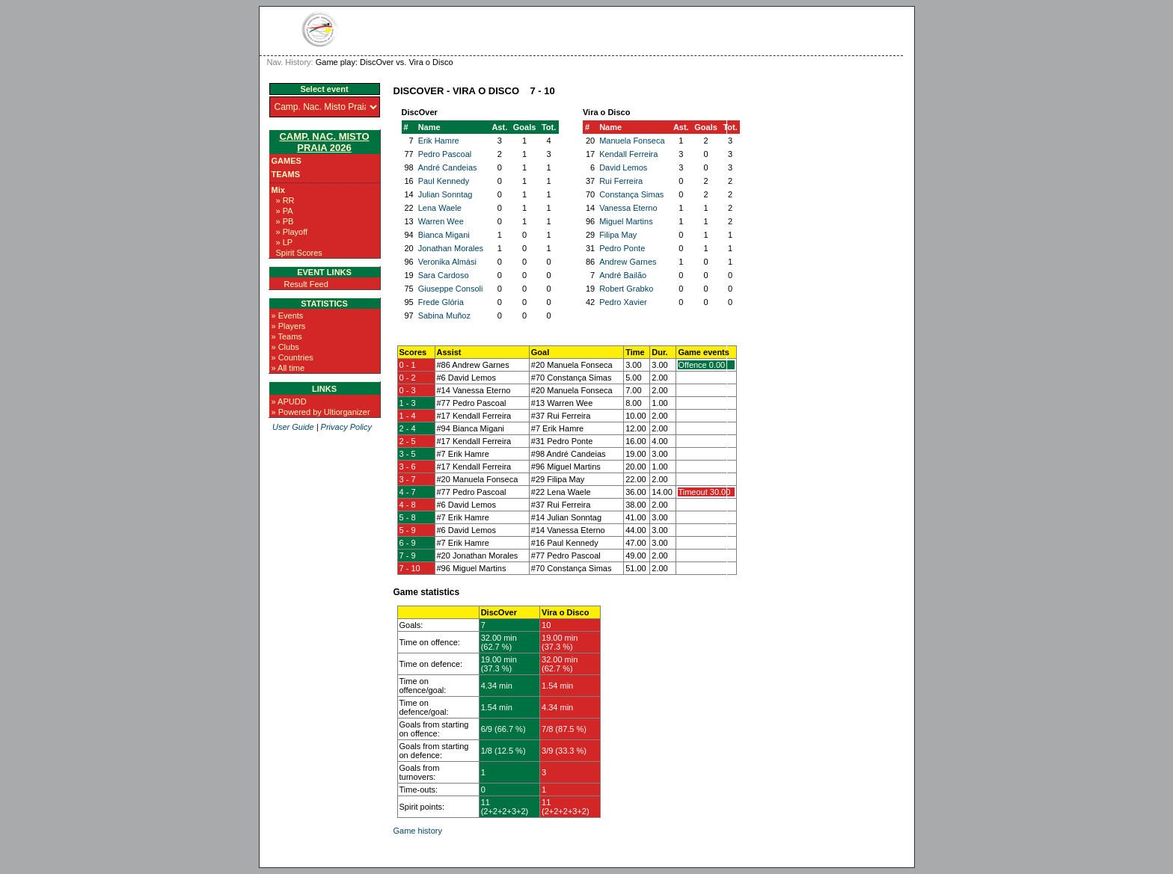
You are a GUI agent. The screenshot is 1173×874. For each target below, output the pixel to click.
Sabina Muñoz (444, 315)
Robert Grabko (626, 288)
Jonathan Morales (450, 248)
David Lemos (623, 167)
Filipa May (618, 234)
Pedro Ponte (622, 248)
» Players (289, 325)
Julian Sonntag (445, 194)
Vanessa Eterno (628, 207)
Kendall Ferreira (628, 154)
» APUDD (289, 401)
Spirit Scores (299, 252)
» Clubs (285, 346)
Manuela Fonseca (631, 140)
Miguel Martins (626, 221)
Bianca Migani (444, 234)
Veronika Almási (447, 261)
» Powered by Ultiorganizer (321, 411)
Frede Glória (441, 302)
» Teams (287, 336)
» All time (288, 367)
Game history (417, 830)
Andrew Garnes (627, 261)
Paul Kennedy (444, 180)
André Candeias (447, 167)
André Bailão (622, 275)
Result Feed (306, 284)
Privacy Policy (346, 426)
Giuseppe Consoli (450, 288)
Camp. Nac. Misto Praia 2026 (324, 142)
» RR (285, 200)
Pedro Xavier (623, 302)
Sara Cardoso (443, 275)
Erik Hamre (438, 140)
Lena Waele (440, 207)
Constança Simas (631, 194)
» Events (288, 315)
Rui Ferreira (621, 180)
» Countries (292, 357)
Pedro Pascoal (445, 154)
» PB (285, 221)
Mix (278, 189)
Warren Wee (441, 221)
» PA (284, 210)
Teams (286, 174)
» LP (284, 242)
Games (286, 160)
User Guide (293, 426)
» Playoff (292, 231)
